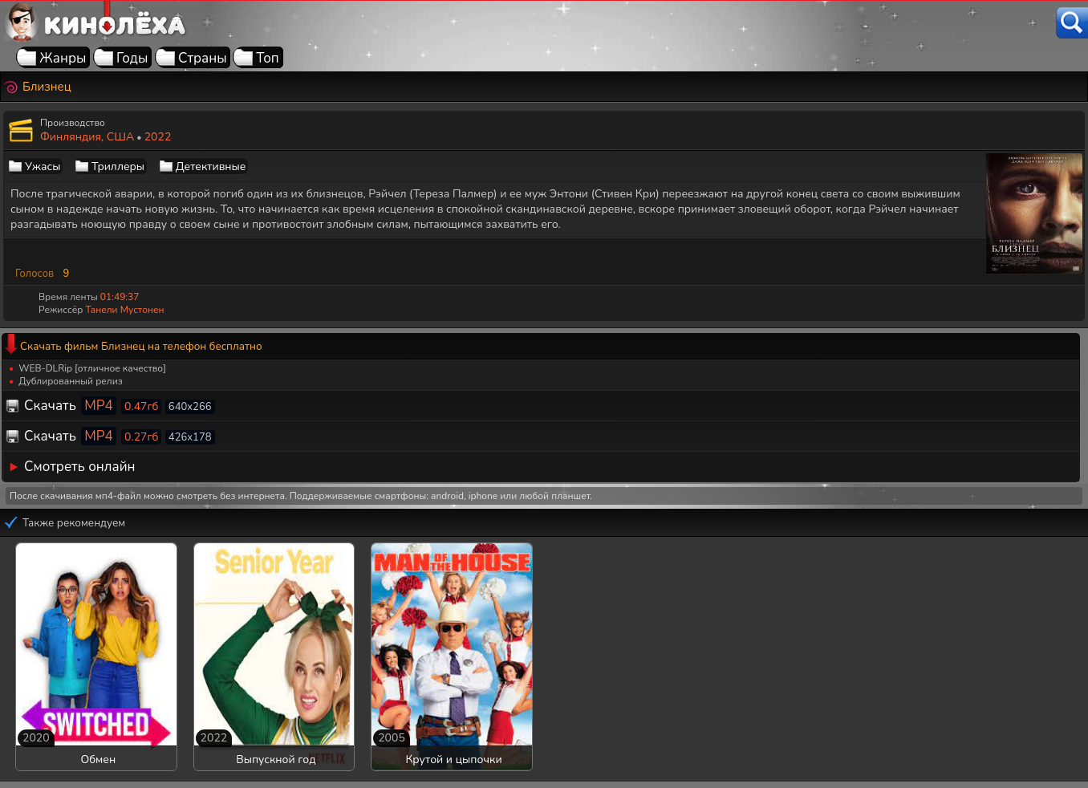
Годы (132, 58)
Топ (267, 58)
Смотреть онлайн (80, 466)
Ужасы (42, 166)
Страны (202, 58)
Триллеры (117, 166)
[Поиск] (1072, 23)
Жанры (62, 58)
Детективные (211, 166)
